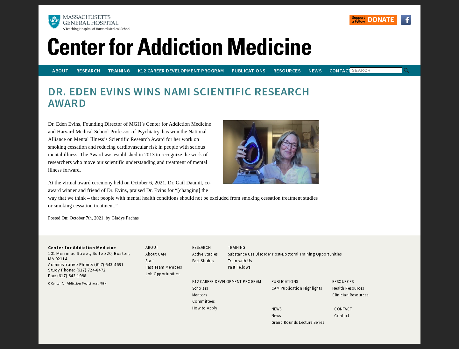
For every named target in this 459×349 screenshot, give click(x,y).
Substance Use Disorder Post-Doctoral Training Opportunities (285, 254)
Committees (203, 301)
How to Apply (204, 308)
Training (119, 70)
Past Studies (203, 260)
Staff (149, 260)
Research (88, 70)
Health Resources (348, 288)
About (60, 70)
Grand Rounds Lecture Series (298, 322)
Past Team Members (163, 267)
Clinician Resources (350, 295)
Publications (249, 70)
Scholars (200, 288)
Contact (340, 70)
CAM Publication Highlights (297, 288)
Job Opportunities (162, 273)
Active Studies (205, 254)
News (315, 70)
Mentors (199, 295)
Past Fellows (239, 267)
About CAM (155, 254)
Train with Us (240, 260)
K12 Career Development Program (181, 70)
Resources (287, 70)
